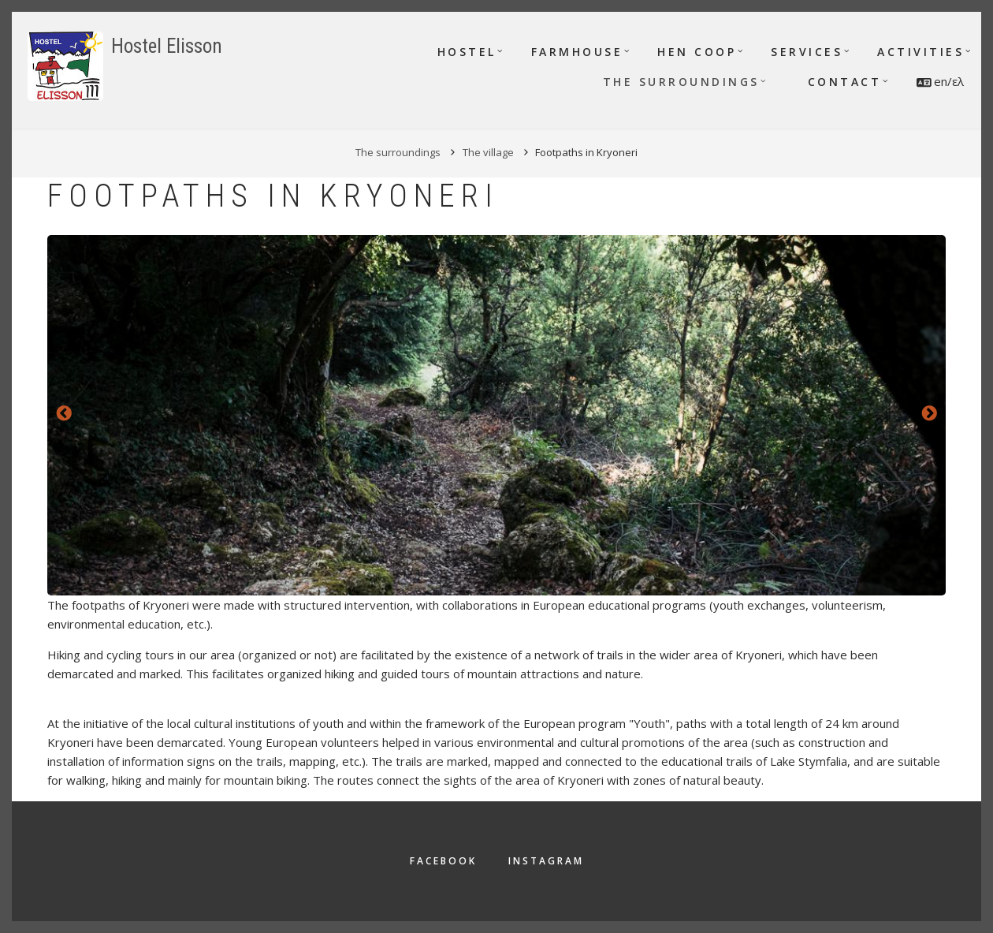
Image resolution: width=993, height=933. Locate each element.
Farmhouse (577, 51)
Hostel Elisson (166, 46)
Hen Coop (696, 51)
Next (929, 414)
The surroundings (681, 81)
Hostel (466, 51)
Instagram (546, 861)
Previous (63, 414)
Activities (920, 51)
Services (806, 51)
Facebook (443, 861)
